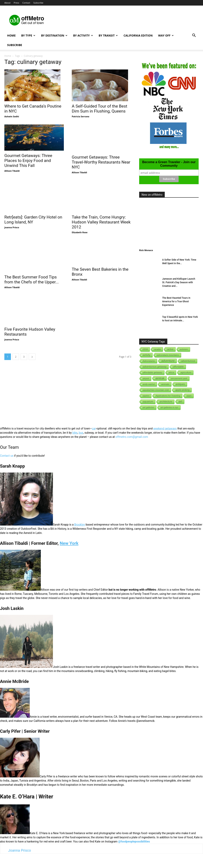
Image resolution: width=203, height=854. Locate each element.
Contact (26, 2)
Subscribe (38, 2)
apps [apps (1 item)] (189, 396)
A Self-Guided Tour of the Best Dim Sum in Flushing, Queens (99, 109)
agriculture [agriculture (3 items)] (186, 372)
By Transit (108, 35)
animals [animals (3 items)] (165, 384)
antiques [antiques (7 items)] (180, 384)
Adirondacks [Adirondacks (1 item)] (149, 361)
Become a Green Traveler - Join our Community (168, 163)
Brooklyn (79, 524)
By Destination (54, 35)
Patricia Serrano (80, 116)
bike (75, 432)
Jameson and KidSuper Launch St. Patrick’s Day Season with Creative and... (178, 282)
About (7, 2)
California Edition (138, 35)
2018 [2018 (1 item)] (145, 349)
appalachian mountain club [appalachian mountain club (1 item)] (156, 390)
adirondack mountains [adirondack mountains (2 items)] (168, 355)
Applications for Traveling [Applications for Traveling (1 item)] (168, 396)
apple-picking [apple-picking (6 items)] (182, 390)
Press (16, 2)
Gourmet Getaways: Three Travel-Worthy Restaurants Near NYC (101, 162)
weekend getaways (165, 428)
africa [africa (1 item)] (171, 372)
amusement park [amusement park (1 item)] (179, 378)
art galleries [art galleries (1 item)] (148, 407)
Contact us (6, 455)
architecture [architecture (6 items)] (166, 401)
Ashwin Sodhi (11, 116)
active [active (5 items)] (170, 349)
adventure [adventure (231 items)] (168, 360)
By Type (28, 35)
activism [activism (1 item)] (184, 349)
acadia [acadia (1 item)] (157, 349)
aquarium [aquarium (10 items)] (148, 401)
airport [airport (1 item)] (146, 378)
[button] (194, 36)
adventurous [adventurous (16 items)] (188, 360)
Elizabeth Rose (79, 232)
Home (11, 35)
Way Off (166, 35)
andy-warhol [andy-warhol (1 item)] (149, 384)
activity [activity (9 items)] (146, 355)
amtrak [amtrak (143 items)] (160, 378)
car (94, 428)
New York (69, 543)
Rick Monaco (146, 250)
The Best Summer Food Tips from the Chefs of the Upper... (31, 268)
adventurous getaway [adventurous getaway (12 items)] (155, 366)
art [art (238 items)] (180, 401)
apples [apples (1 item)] (146, 396)
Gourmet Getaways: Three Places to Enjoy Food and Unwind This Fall (28, 160)
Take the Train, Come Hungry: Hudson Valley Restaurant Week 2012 (101, 222)
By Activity (83, 35)
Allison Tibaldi (12, 170)
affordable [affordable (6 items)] (178, 366)
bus (81, 432)
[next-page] (32, 349)
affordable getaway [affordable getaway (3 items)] (152, 372)
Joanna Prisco (11, 227)
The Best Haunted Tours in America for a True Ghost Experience (176, 301)
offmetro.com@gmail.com (132, 436)
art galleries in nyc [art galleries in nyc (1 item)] (169, 407)
